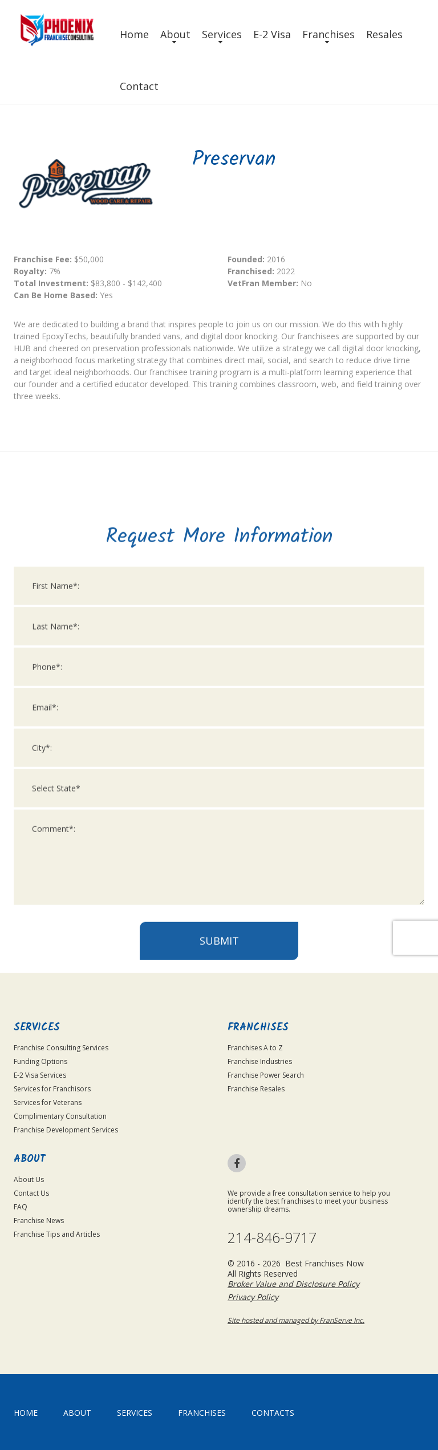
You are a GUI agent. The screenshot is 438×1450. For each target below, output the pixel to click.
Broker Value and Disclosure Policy (293, 1283)
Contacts (273, 1412)
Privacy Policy (253, 1296)
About (175, 34)
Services (222, 34)
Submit (219, 1249)
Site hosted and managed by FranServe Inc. (296, 1320)
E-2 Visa (272, 34)
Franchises (328, 34)
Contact (139, 86)
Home (134, 34)
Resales (384, 34)
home (26, 1412)
